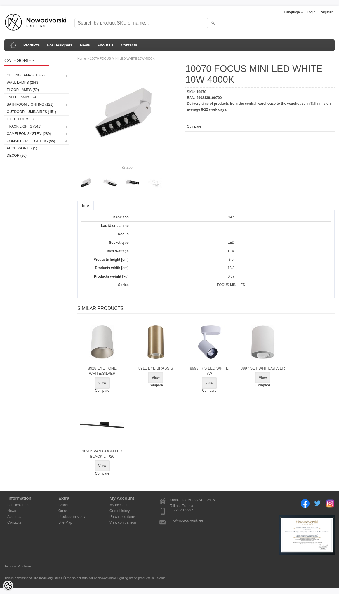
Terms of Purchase (17, 566)
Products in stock (71, 517)
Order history (119, 511)
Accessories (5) (22, 148)
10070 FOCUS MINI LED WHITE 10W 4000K (122, 58)
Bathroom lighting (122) (30, 104)
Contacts (129, 45)
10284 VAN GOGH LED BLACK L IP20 (102, 454)
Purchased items (122, 517)
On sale (64, 511)
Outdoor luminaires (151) (31, 112)
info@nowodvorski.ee (186, 520)
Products (31, 45)
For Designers (59, 45)
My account (118, 505)
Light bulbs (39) (21, 119)
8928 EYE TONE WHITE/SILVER (102, 371)
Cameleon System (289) (29, 134)
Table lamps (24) (22, 97)
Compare (194, 126)
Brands (63, 505)
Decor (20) (17, 156)
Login (311, 12)
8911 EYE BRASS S (155, 368)
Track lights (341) (24, 126)
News (85, 45)
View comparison (122, 522)
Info (85, 205)
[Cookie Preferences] (8, 586)
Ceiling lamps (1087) (26, 75)
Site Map (65, 522)
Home (81, 58)
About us (105, 45)
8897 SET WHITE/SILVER (263, 368)
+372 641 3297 (181, 510)
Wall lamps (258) (22, 83)
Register (326, 12)
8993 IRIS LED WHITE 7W (209, 371)
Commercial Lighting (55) (31, 141)
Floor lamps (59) (23, 90)
